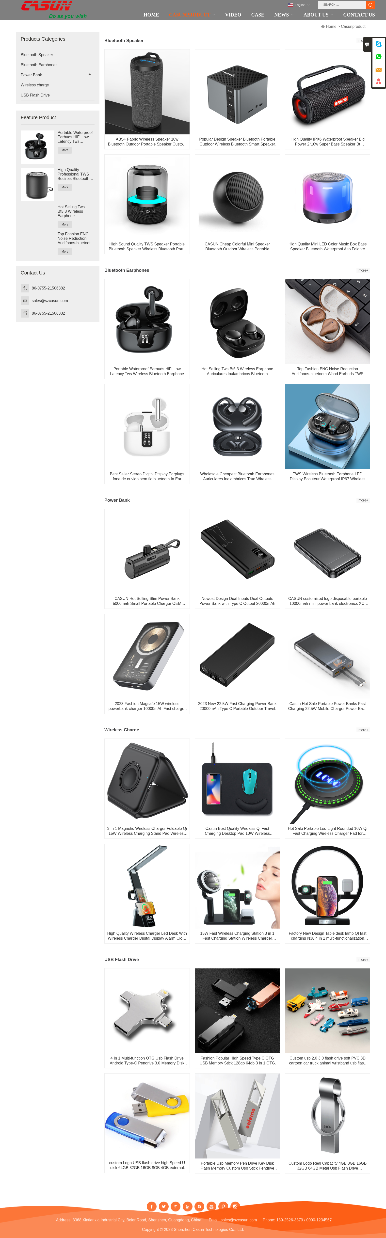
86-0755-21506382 (48, 288)
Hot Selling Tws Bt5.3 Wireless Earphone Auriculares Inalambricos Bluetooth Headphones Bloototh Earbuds (73, 211)
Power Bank (31, 75)
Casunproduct (353, 26)
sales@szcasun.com (50, 301)
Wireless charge (35, 85)
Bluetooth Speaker (37, 55)
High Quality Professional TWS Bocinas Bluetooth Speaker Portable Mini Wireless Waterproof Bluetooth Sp (73, 174)
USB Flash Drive (35, 95)
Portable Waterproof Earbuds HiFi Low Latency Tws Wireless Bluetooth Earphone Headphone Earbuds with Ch (76, 137)
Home (331, 26)
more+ (363, 270)
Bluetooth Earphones (39, 65)
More (65, 150)
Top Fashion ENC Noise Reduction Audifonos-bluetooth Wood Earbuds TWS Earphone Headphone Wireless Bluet (76, 238)
